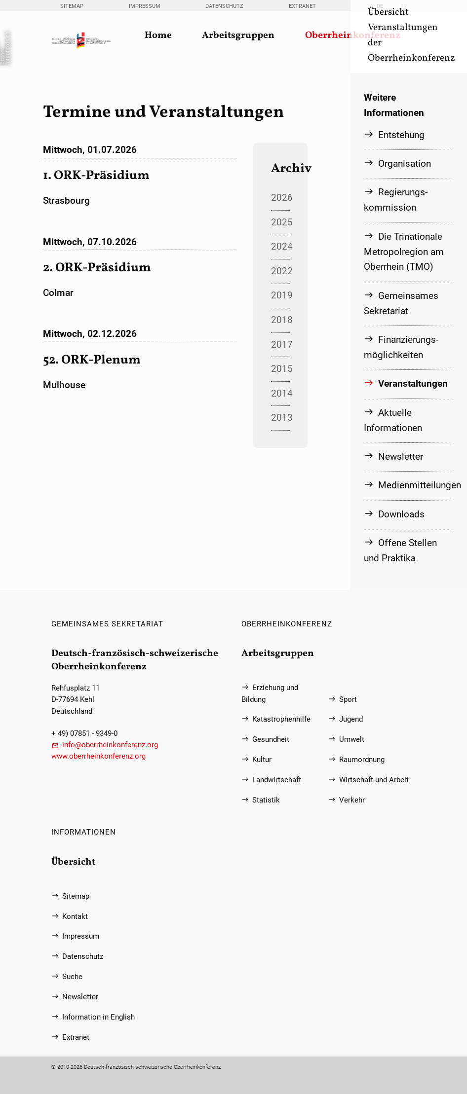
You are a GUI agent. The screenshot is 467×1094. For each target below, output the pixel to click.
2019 (280, 295)
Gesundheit (270, 739)
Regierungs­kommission (396, 199)
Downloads (401, 514)
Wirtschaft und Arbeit (374, 780)
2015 (280, 368)
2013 (280, 417)
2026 (280, 197)
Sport (348, 699)
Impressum (144, 6)
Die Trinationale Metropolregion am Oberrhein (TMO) (404, 252)
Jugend (351, 719)
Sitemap (71, 6)
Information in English (98, 1017)
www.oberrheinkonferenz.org (98, 756)
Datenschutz (224, 6)
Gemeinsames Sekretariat (401, 303)
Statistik (266, 800)
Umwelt (351, 739)
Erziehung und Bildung (269, 693)
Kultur (262, 760)
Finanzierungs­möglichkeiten (401, 347)
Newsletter (400, 456)
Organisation (404, 163)
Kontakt (75, 916)
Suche (72, 977)
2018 (280, 320)
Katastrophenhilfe (281, 719)
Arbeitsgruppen (238, 35)
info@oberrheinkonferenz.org (110, 745)
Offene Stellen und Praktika (400, 550)
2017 (280, 344)
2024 (280, 246)
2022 (280, 271)
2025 (280, 222)
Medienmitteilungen (415, 485)
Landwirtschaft (276, 780)
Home (158, 35)
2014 (280, 393)
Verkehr (352, 800)
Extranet (302, 6)
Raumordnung (362, 760)
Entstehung (401, 135)
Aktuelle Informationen (393, 420)
